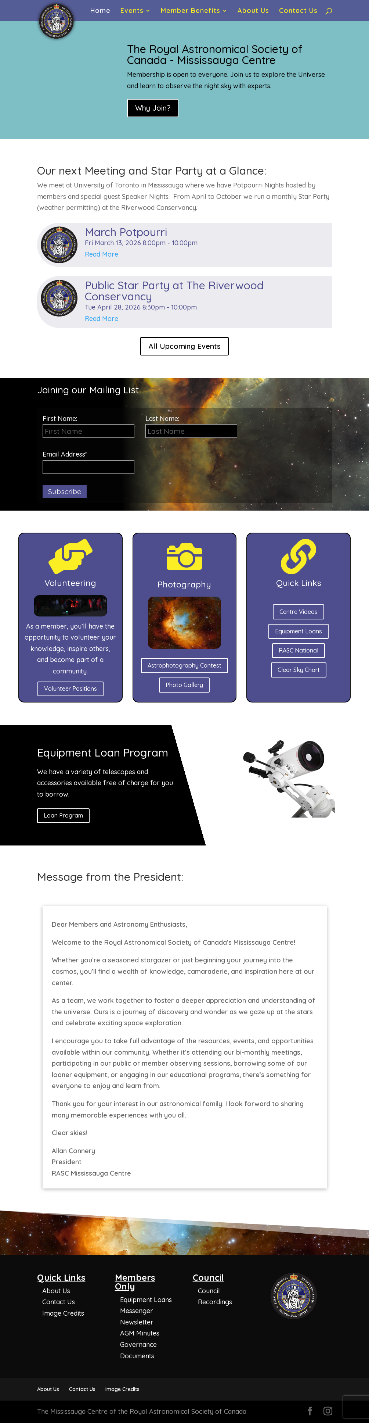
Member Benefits (190, 11)
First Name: (88, 426)
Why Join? (152, 107)
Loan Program (63, 815)
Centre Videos (298, 611)
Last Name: (162, 418)
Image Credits (63, 1313)
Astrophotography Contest (184, 665)
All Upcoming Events (184, 346)
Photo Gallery (184, 685)
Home (100, 11)
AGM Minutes (139, 1333)
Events (132, 11)
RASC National (298, 650)
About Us (253, 11)
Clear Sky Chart (299, 669)
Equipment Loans (298, 631)
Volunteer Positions (70, 688)
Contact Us (298, 11)
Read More (101, 254)
